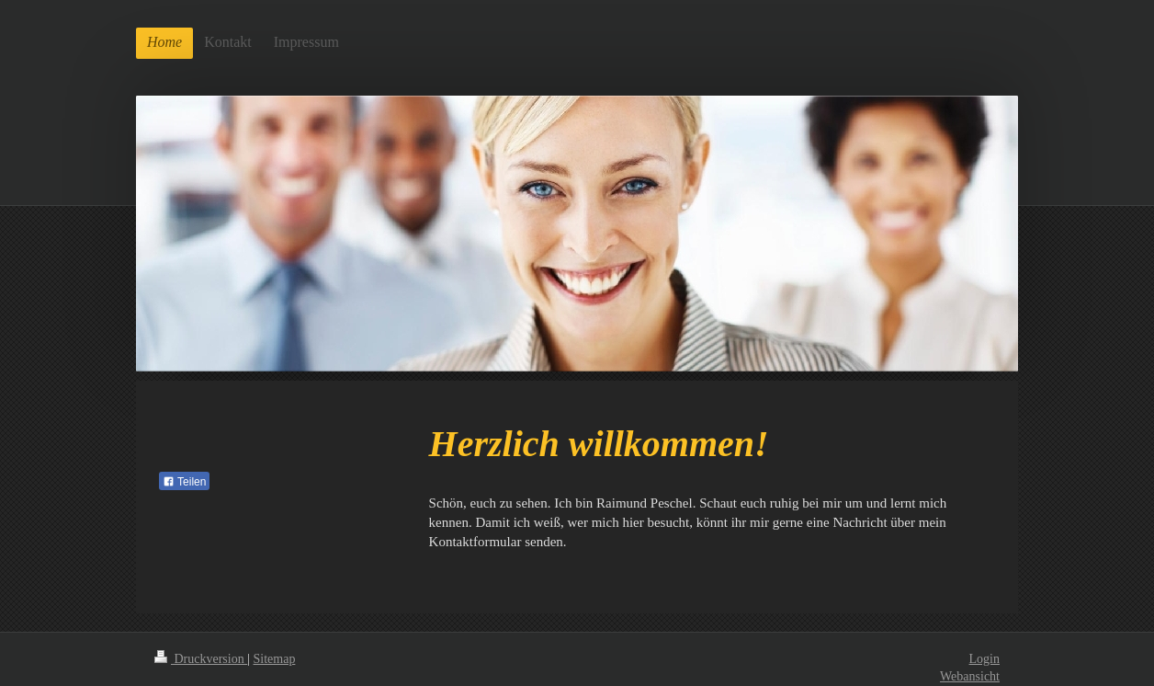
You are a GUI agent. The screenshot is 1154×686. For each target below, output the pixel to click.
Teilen (184, 481)
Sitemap (275, 659)
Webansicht (970, 676)
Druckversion (200, 659)
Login (984, 659)
